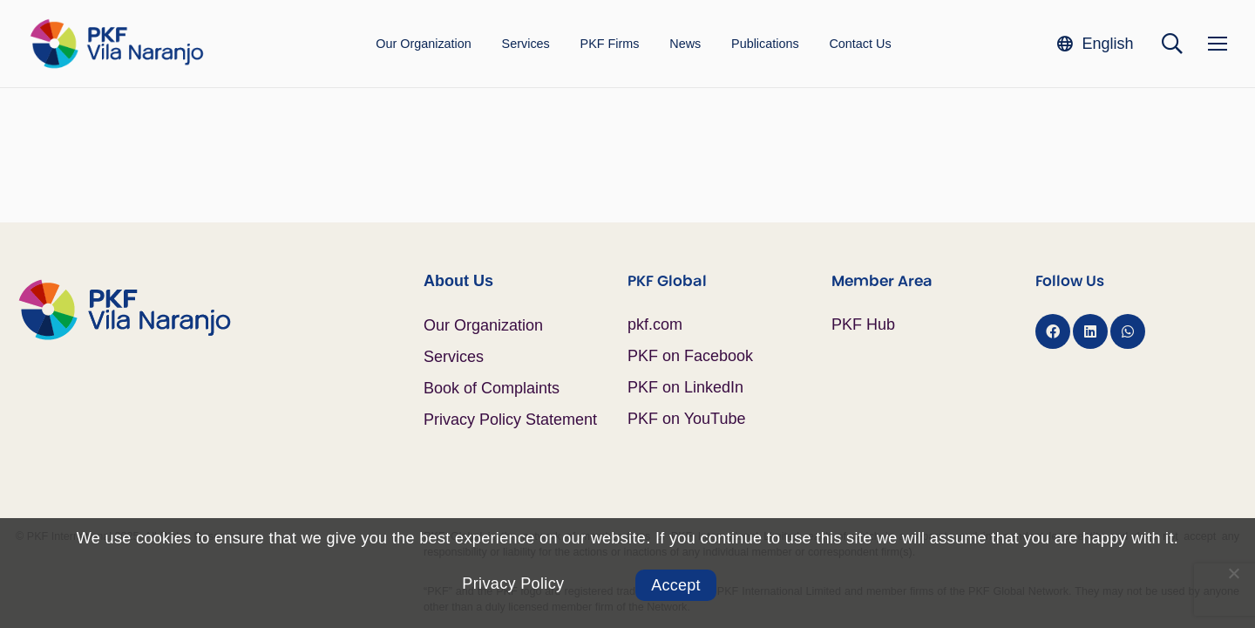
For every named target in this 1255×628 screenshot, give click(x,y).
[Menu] (1217, 43)
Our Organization (483, 325)
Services (454, 356)
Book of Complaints (492, 388)
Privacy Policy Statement (510, 419)
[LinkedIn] (1090, 331)
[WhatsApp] (1127, 331)
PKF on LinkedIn (685, 387)
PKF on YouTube (686, 418)
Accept (676, 585)
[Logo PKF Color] (116, 43)
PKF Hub (863, 324)
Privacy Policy (513, 583)
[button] (1095, 43)
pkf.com (655, 324)
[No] (1233, 573)
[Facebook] (1052, 331)
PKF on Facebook (690, 356)
